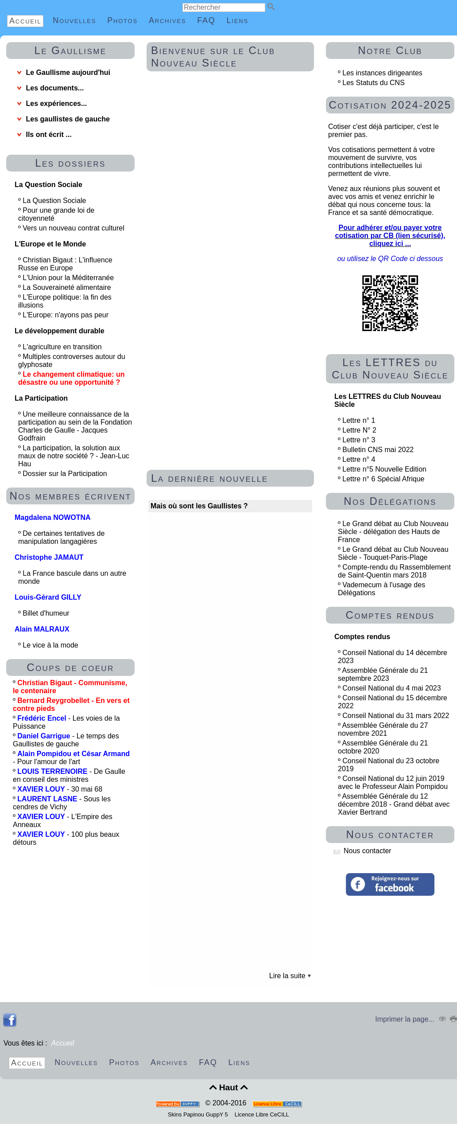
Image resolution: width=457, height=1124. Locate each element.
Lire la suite (290, 976)
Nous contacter (362, 851)
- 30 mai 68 (59, 789)
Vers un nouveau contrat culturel (74, 228)
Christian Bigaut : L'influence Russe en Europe (65, 264)
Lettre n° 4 (358, 459)
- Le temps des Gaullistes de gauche (66, 740)
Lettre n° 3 (358, 440)
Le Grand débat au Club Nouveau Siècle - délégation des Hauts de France (393, 531)
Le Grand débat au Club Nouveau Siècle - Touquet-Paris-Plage (393, 553)
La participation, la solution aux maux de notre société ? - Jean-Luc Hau (73, 456)
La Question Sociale (55, 200)
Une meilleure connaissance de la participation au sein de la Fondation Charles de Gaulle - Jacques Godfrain (75, 426)
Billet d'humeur (47, 613)
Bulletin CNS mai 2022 (378, 449)
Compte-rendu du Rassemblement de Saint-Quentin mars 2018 (394, 571)
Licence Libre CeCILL (261, 1114)
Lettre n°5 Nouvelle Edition (384, 469)
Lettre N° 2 (359, 430)
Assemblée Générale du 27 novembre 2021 (383, 729)
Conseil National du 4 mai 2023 (391, 688)
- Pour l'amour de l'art (71, 757)
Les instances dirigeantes (382, 73)
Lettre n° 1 (358, 420)
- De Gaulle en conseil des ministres (69, 775)
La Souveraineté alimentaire (68, 287)
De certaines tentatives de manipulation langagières (61, 537)
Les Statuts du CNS (373, 82)
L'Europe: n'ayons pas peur (66, 315)
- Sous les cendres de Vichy (62, 803)
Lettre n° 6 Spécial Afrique (383, 479)
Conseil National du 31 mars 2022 (395, 715)
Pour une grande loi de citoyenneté (56, 214)
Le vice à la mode (51, 645)
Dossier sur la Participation (66, 473)
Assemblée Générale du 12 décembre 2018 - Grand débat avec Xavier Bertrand (394, 804)
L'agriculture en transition (63, 347)
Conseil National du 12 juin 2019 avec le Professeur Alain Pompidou (393, 782)
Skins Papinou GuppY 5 (199, 1114)
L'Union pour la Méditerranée (69, 277)
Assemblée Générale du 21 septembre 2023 (383, 674)
